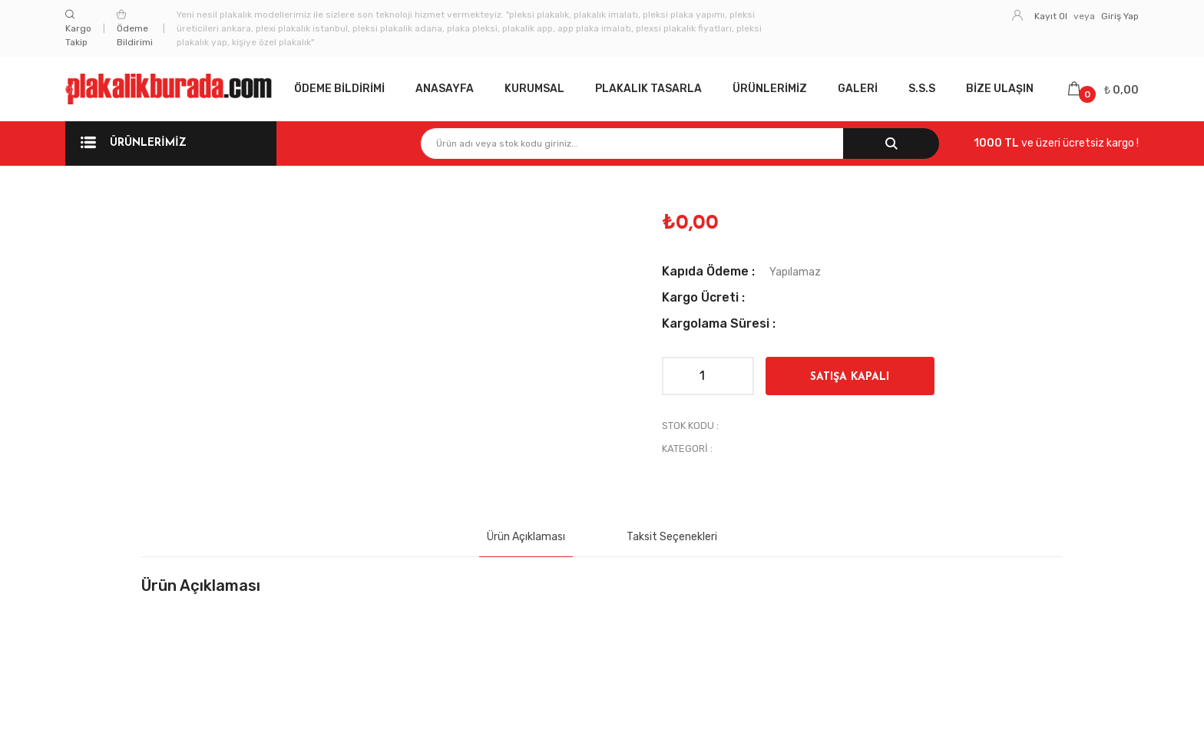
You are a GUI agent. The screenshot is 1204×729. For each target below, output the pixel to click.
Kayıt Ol (1050, 16)
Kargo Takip (78, 28)
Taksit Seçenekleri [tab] (672, 536)
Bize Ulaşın (1000, 88)
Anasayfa (444, 88)
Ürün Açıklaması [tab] (526, 536)
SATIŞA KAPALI (849, 377)
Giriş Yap (1120, 16)
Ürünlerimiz (770, 88)
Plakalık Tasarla (648, 88)
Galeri (858, 88)
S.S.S (921, 88)
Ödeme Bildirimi (135, 28)
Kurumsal (534, 88)
